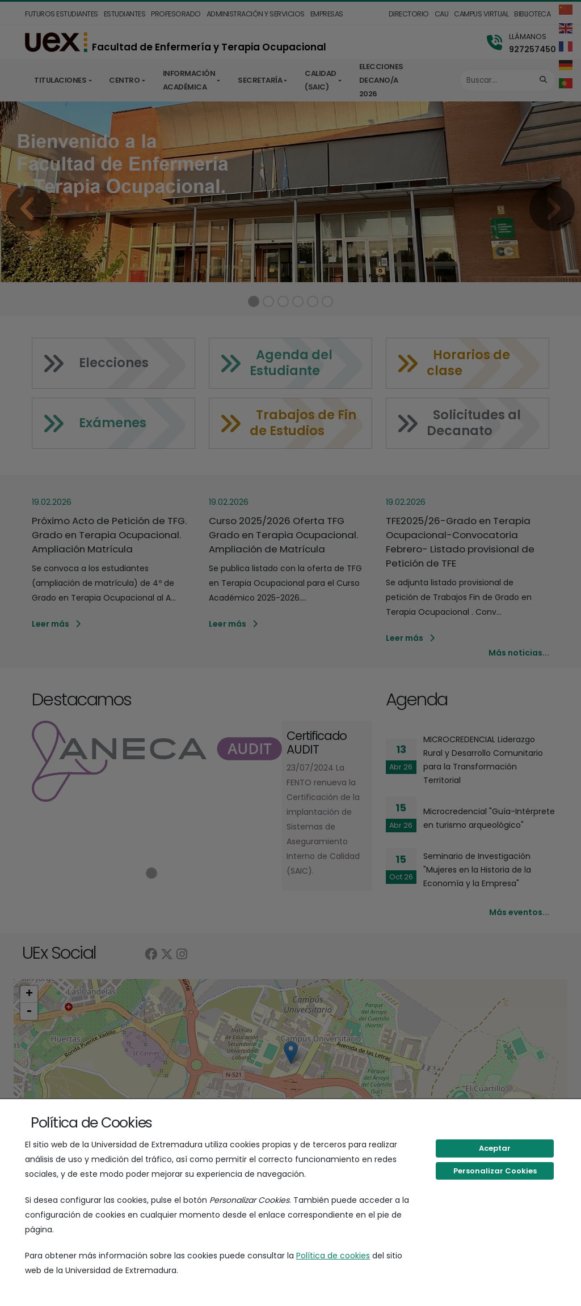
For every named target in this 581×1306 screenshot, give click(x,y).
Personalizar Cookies (495, 1170)
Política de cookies (333, 1255)
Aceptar (495, 1148)
